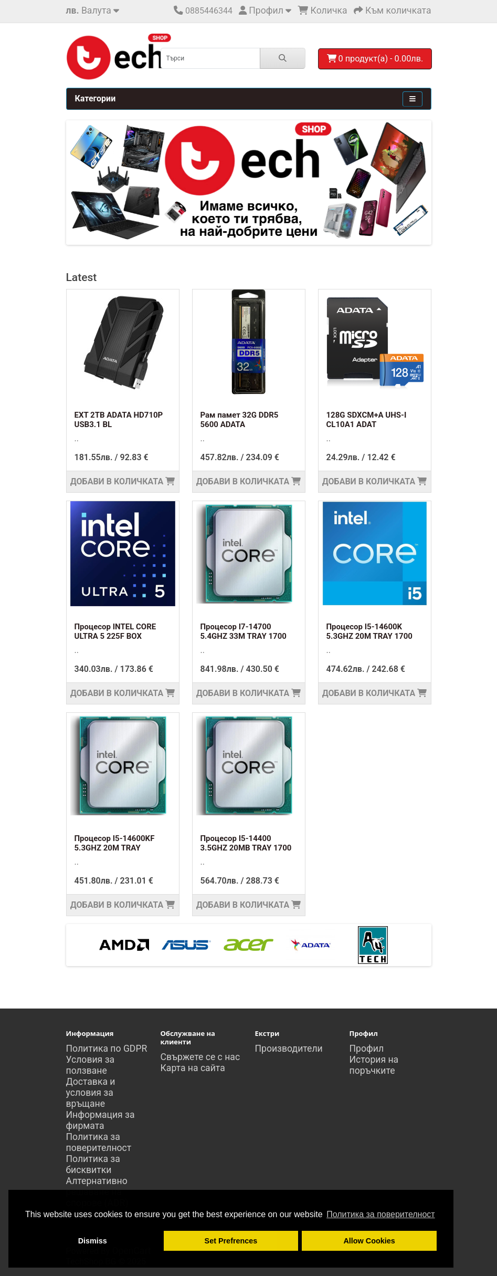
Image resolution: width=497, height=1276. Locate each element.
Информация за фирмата (100, 1120)
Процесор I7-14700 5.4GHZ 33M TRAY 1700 (243, 631)
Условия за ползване (90, 1065)
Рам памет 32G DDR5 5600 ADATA (239, 419)
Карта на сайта (193, 1068)
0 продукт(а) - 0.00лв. (375, 59)
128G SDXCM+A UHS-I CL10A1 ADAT (366, 419)
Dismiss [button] (92, 1241)
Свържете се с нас (200, 1057)
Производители (289, 1048)
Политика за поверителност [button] (380, 1214)
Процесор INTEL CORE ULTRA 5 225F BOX (115, 631)
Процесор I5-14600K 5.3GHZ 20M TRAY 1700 (369, 631)
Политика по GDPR (106, 1048)
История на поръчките (374, 1065)
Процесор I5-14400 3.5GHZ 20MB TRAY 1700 (246, 843)
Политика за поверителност (99, 1142)
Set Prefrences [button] (231, 1241)
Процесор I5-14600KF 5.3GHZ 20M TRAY (115, 843)
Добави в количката (122, 481)
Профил (367, 1048)
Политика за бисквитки (93, 1164)
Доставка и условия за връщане (90, 1092)
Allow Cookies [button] (369, 1241)
